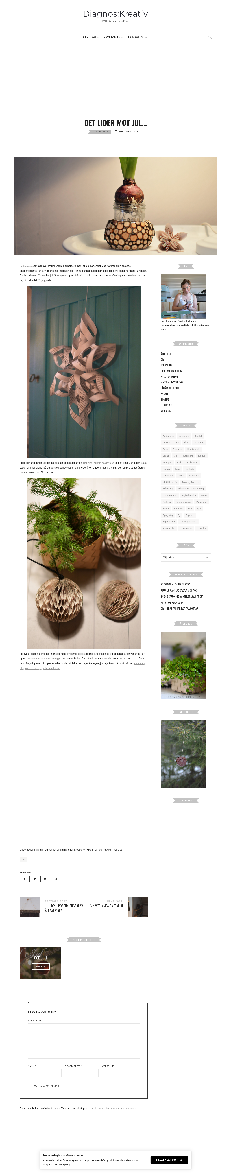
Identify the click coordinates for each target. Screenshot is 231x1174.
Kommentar (35, 1037)
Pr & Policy (136, 39)
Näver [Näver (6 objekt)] (204, 502)
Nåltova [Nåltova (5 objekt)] (167, 509)
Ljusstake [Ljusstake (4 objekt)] (168, 482)
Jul (23, 866)
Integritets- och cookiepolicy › (54, 1164)
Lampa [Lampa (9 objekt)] (166, 476)
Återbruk (166, 361)
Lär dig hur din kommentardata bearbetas (113, 1124)
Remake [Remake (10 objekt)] (178, 515)
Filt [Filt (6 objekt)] (177, 449)
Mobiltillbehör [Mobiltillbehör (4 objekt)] (170, 489)
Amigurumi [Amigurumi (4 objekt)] (168, 443)
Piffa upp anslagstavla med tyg (179, 597)
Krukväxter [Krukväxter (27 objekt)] (192, 469)
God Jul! (40, 968)
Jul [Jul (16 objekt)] (175, 463)
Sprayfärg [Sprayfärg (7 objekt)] (168, 522)
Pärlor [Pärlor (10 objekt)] (166, 515)
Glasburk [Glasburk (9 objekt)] (177, 456)
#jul (38, 856)
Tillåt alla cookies (172, 1159)
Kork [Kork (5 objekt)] (179, 469)
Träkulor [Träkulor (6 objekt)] (201, 535)
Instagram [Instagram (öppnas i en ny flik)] (25, 273)
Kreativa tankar (101, 138)
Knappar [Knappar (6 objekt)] (167, 469)
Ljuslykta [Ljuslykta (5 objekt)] (189, 476)
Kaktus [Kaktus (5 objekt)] (201, 463)
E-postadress (73, 1082)
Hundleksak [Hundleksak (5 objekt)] (193, 456)
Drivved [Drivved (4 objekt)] (167, 449)
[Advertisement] (115, 71)
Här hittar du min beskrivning (99, 470)
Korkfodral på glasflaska (175, 591)
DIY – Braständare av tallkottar (179, 616)
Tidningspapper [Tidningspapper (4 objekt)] (188, 529)
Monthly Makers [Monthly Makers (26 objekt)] (190, 489)
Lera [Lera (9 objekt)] (177, 476)
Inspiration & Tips (171, 378)
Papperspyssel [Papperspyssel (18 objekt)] (183, 509)
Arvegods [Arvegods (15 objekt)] (184, 443)
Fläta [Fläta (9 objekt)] (186, 449)
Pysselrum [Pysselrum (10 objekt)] (201, 509)
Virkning (166, 418)
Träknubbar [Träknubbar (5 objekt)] (186, 535)
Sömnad (165, 406)
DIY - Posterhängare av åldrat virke (52, 914)
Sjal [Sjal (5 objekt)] (199, 515)
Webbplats (108, 1082)
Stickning (166, 412)
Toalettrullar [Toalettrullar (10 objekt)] (169, 535)
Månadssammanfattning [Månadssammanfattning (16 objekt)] (191, 496)
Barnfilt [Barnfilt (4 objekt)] (198, 443)
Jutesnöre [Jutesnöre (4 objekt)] (187, 463)
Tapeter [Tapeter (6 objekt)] (189, 522)
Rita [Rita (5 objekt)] (190, 515)
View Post (40, 979)
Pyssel (164, 401)
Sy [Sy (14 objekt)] (179, 522)
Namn (32, 1082)
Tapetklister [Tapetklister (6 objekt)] (169, 529)
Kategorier (112, 39)
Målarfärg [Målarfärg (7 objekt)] (168, 496)
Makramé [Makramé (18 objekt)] (194, 482)
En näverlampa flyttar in (116, 914)
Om (94, 39)
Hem (85, 39)
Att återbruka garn (172, 609)
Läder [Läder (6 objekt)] (181, 482)
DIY (162, 367)
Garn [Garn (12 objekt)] (165, 456)
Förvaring (166, 372)
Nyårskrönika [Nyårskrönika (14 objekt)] (189, 502)
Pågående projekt (171, 395)
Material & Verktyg (172, 389)
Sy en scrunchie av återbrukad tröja (182, 603)
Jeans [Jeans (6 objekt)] (166, 463)
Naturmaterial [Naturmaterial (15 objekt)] (170, 502)
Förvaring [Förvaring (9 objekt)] (199, 449)
